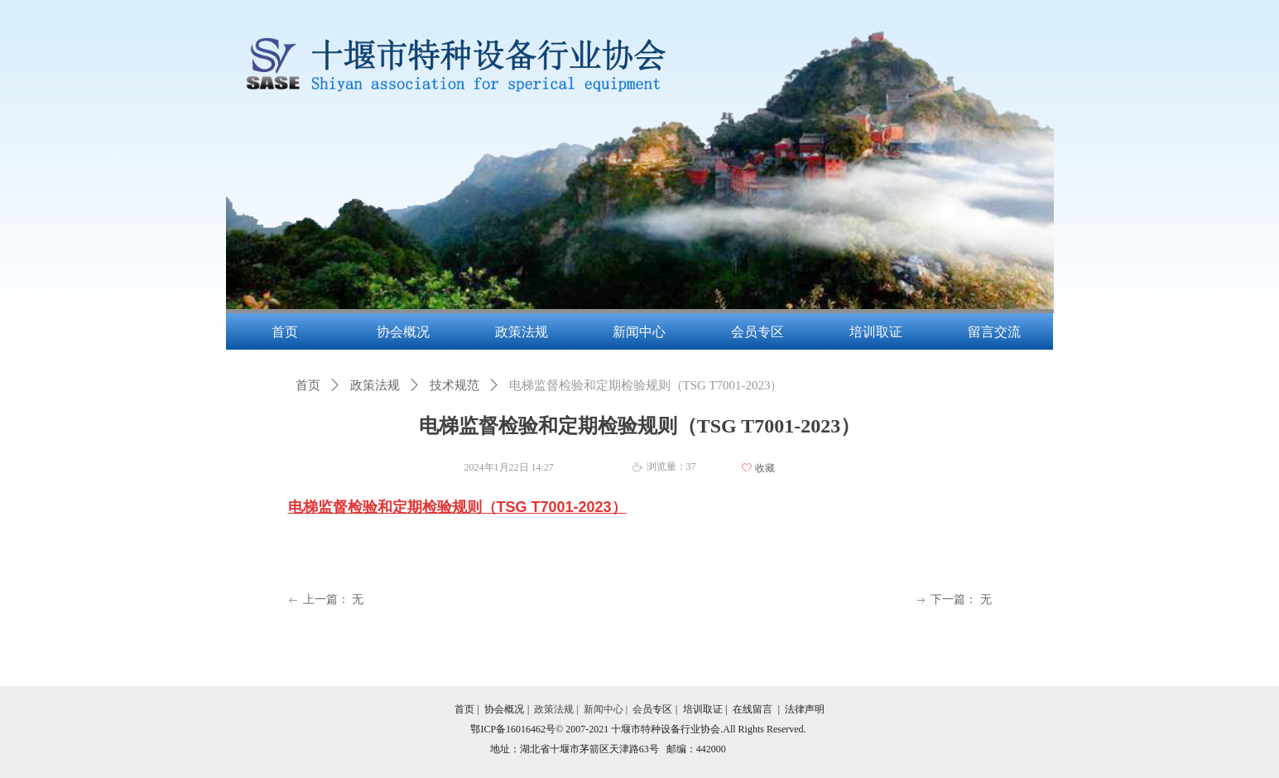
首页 (308, 385)
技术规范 (454, 385)
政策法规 (375, 385)
